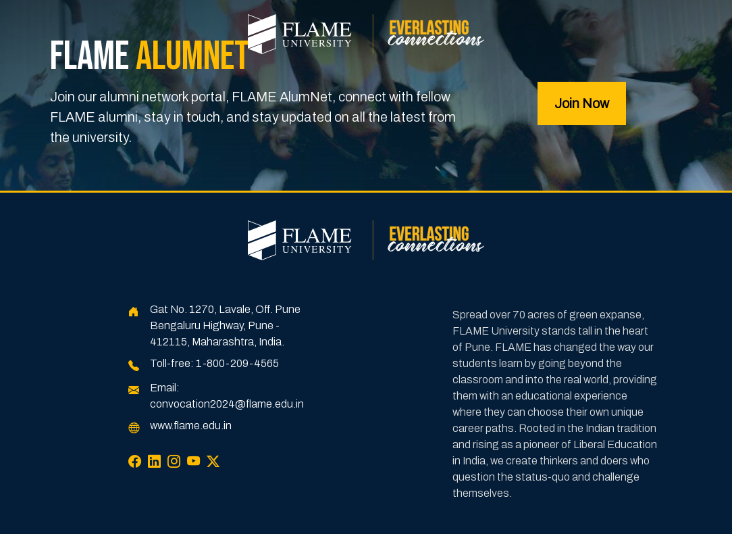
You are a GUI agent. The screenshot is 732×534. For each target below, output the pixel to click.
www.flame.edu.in (191, 425)
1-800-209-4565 (237, 363)
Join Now (581, 103)
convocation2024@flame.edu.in (227, 404)
